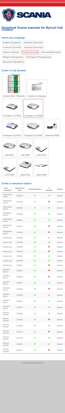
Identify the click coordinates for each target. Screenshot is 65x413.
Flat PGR (25, 147)
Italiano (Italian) (11, 52)
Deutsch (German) (33, 47)
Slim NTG (25, 167)
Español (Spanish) (33, 42)
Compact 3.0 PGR (33, 128)
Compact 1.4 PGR (33, 108)
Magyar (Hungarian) (13, 57)
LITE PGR (9, 167)
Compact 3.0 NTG (12, 128)
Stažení (60, 196)
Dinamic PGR (52, 128)
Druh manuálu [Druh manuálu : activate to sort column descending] (7, 189)
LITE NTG (41, 147)
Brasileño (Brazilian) (13, 62)
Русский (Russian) (51, 52)
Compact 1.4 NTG (12, 108)
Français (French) (12, 47)
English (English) (12, 42)
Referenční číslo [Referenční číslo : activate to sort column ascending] (19, 189)
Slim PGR (41, 167)
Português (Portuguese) (38, 57)
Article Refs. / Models (14, 85)
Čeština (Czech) (30, 52)
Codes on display (37, 88)
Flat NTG (9, 147)
